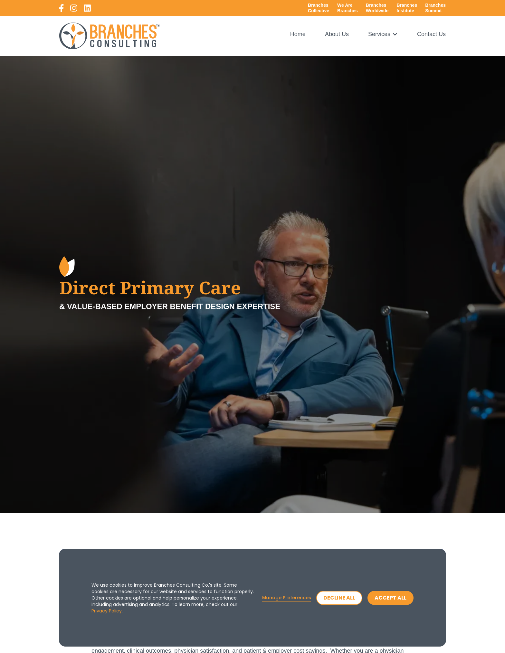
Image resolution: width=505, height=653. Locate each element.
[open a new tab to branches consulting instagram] (73, 8)
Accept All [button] (390, 597)
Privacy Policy (106, 611)
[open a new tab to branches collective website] (318, 8)
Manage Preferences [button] (286, 597)
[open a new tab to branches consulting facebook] (61, 8)
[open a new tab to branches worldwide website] (377, 8)
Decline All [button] (339, 597)
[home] (109, 36)
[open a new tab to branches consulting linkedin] (87, 8)
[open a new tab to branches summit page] (435, 8)
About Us (337, 34)
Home (298, 34)
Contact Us (431, 34)
